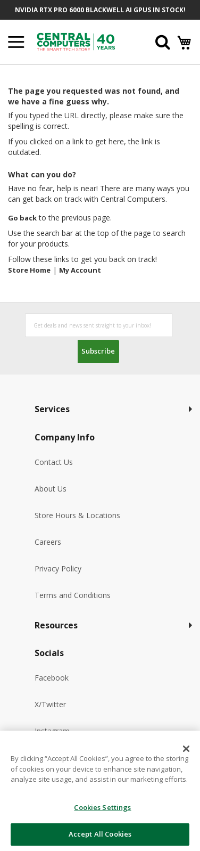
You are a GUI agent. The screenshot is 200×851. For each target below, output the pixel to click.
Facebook (52, 678)
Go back (22, 218)
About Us (50, 489)
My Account (80, 270)
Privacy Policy (58, 568)
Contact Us (54, 462)
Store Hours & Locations (77, 515)
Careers (48, 542)
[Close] (186, 749)
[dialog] (100, 791)
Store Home (29, 270)
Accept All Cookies (100, 834)
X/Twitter (50, 704)
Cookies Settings (102, 807)
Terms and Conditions (73, 595)
